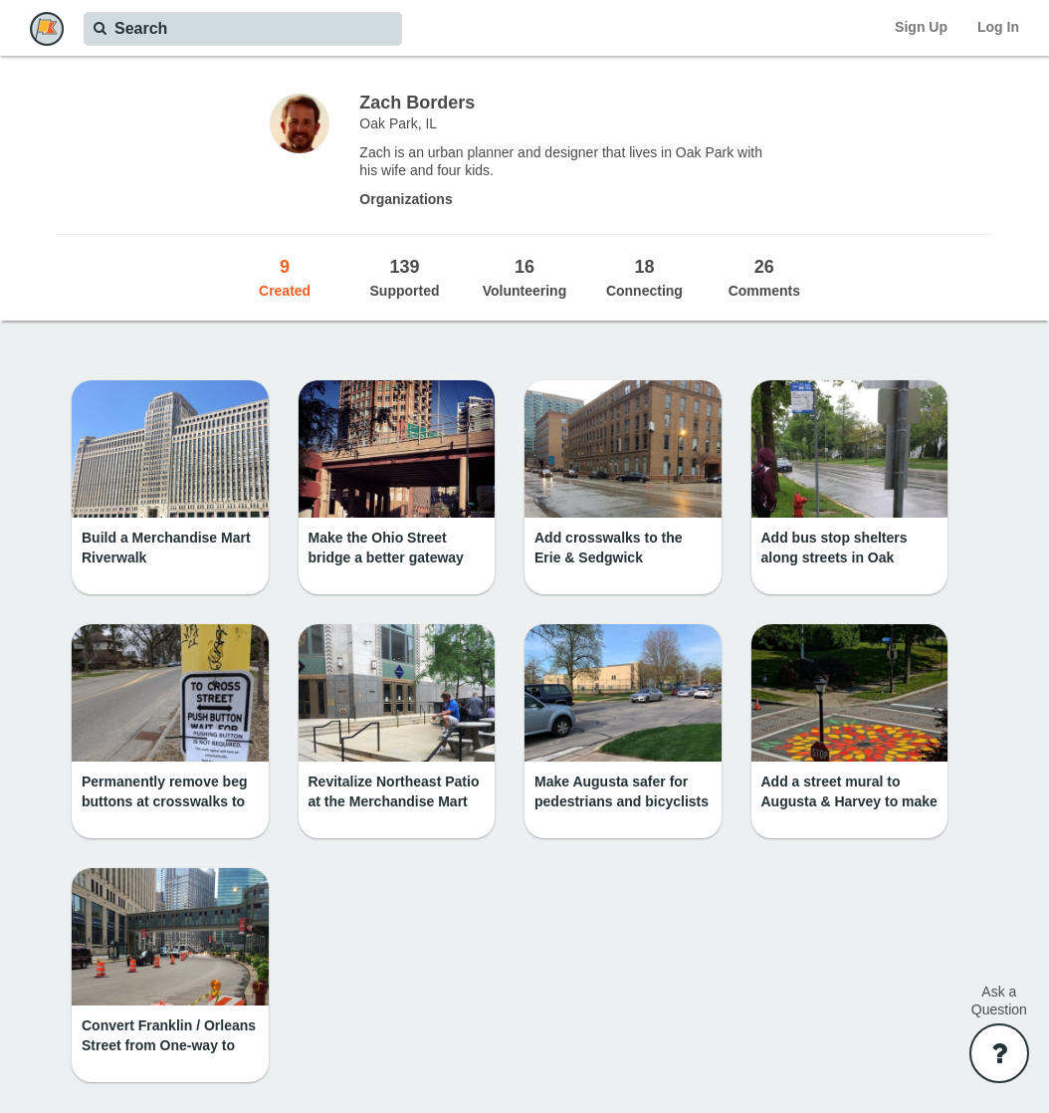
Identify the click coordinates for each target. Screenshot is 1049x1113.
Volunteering (524, 277)
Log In (998, 27)
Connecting (644, 277)
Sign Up (921, 27)
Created (284, 277)
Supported (404, 277)
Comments (764, 277)
